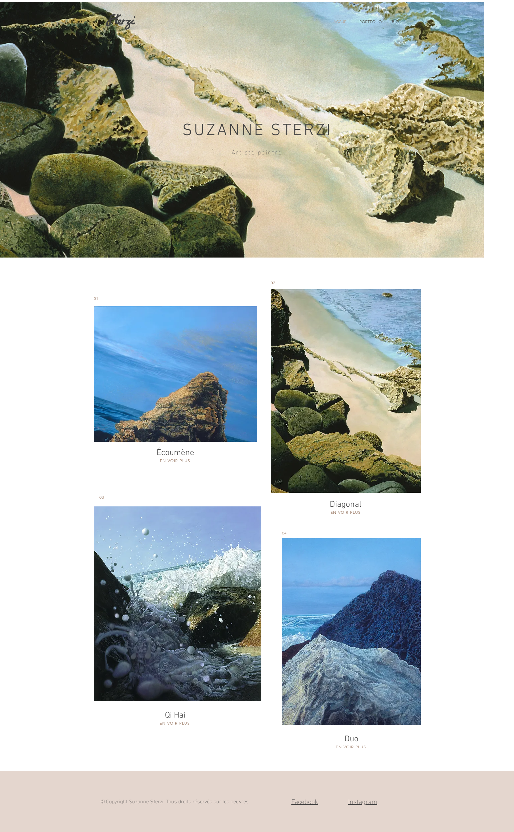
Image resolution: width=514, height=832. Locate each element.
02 (273, 282)
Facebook (304, 801)
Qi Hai (175, 716)
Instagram (362, 801)
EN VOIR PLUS (175, 460)
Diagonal (345, 505)
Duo (351, 739)
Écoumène (175, 453)
